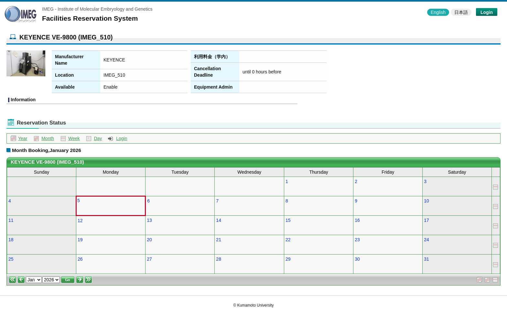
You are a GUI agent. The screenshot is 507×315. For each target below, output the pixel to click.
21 (218, 239)
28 (218, 259)
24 (426, 239)
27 (149, 259)
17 (426, 220)
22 (288, 239)
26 (80, 259)
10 (426, 200)
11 (11, 220)
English (438, 12)
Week (74, 138)
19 (80, 239)
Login (486, 12)
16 (357, 220)
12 (80, 220)
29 (288, 259)
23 (357, 239)
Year (22, 138)
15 (288, 220)
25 (11, 259)
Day (98, 138)
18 (11, 239)
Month (47, 138)
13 (149, 220)
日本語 (461, 12)
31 (426, 259)
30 (357, 259)
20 (149, 239)
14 (218, 220)
